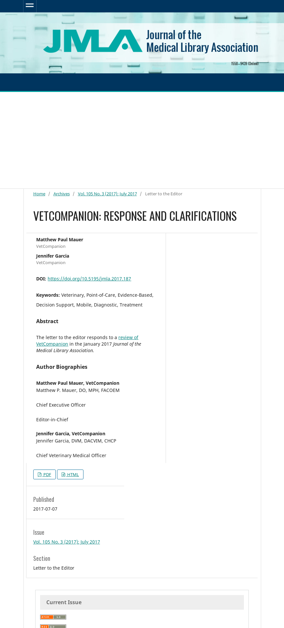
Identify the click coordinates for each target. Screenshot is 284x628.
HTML (72, 474)
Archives (61, 194)
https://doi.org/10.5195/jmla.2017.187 (89, 279)
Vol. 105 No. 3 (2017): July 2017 (107, 194)
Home (39, 194)
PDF (46, 474)
